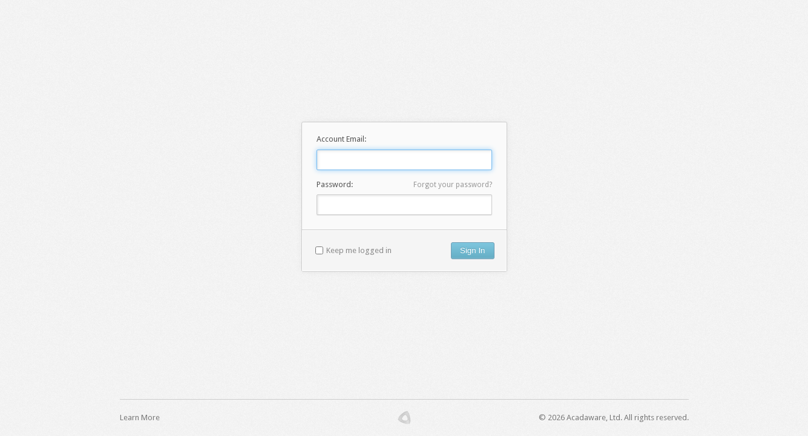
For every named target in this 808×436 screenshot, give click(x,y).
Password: (335, 184)
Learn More (140, 417)
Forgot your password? (452, 184)
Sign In (472, 250)
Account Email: (341, 139)
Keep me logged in (359, 250)
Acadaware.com (404, 417)
